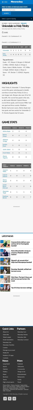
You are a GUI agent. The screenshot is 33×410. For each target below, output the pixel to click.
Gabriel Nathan (5, 175)
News (4, 374)
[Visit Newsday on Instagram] (14, 398)
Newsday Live (7, 342)
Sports (5, 366)
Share (5, 32)
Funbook (20, 364)
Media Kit (6, 352)
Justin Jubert (7, 149)
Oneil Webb (6, 153)
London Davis (5, 145)
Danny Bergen (5, 180)
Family (19, 379)
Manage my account (9, 350)
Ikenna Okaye (5, 135)
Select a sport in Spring (9, 18)
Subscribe (6, 334)
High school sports (8, 382)
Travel (19, 382)
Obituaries (21, 366)
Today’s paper (7, 337)
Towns (5, 379)
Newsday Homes (23, 334)
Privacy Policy (6, 385)
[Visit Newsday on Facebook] (5, 398)
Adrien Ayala (6, 131)
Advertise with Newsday (16, 389)
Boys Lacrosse (14, 23)
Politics (5, 371)
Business (5, 377)
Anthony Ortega (5, 140)
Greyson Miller (5, 170)
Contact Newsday (13, 388)
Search (6, 13)
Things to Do (21, 371)
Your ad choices (11, 386)
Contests (5, 358)
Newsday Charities (8, 345)
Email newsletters (8, 339)
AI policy (8, 390)
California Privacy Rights (22, 386)
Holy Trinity (4, 54)
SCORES (4, 23)
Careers (5, 347)
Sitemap (26, 389)
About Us (6, 332)
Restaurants (21, 377)
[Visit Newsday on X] (9, 398)
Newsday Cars (22, 332)
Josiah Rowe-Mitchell (5, 186)
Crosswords (21, 369)
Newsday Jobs (22, 337)
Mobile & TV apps (8, 355)
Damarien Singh (6, 192)
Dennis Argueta (5, 156)
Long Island (6, 364)
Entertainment (22, 374)
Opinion (5, 369)
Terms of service (15, 385)
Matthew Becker (5, 197)
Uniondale (6, 50)
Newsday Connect (23, 339)
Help (4, 390)
